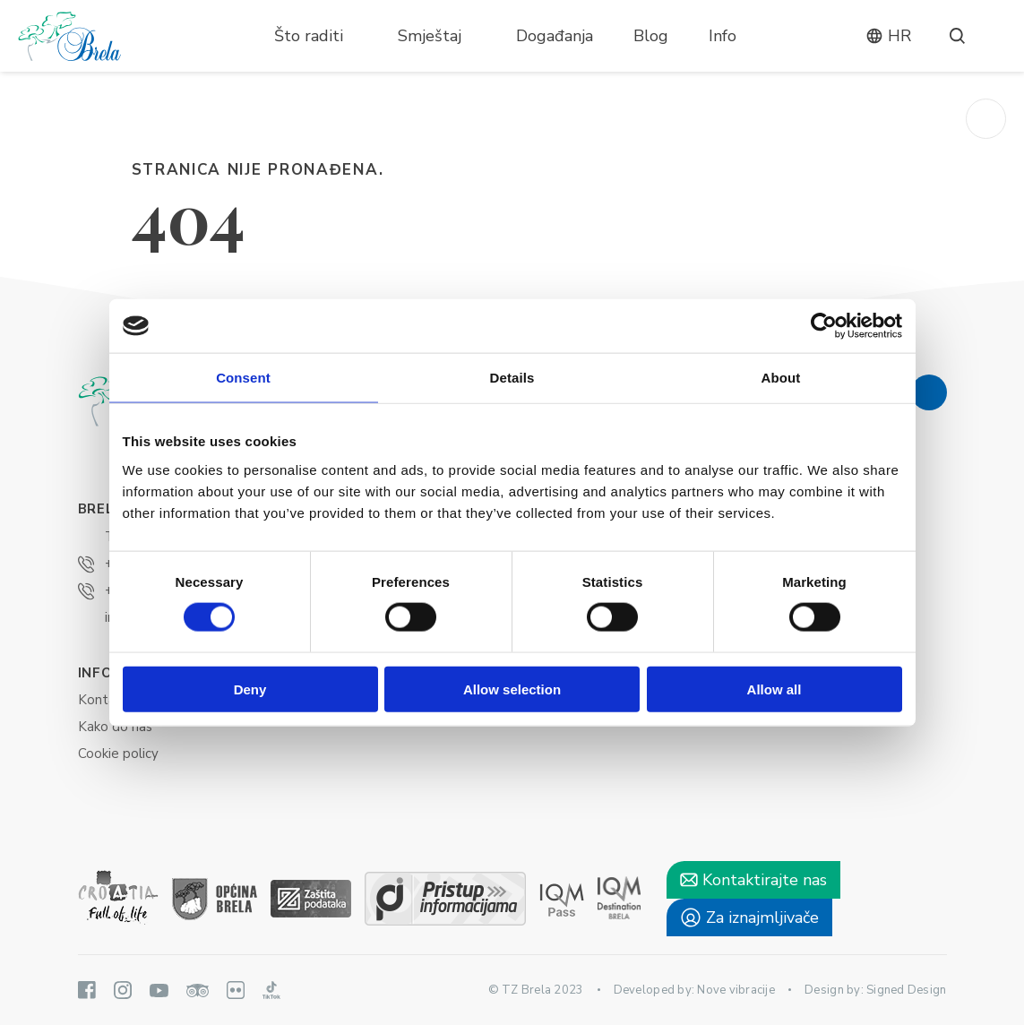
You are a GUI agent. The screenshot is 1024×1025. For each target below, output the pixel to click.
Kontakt (103, 700)
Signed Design (906, 990)
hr (888, 36)
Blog (650, 36)
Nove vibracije (736, 990)
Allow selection (512, 688)
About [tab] (781, 377)
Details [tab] (512, 377)
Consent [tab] (243, 377)
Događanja (554, 36)
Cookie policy (118, 753)
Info (722, 36)
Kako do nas (115, 727)
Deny (250, 688)
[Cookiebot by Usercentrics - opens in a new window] (823, 326)
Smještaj (429, 36)
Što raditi (308, 36)
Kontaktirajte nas (753, 880)
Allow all (774, 688)
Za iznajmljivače (749, 917)
